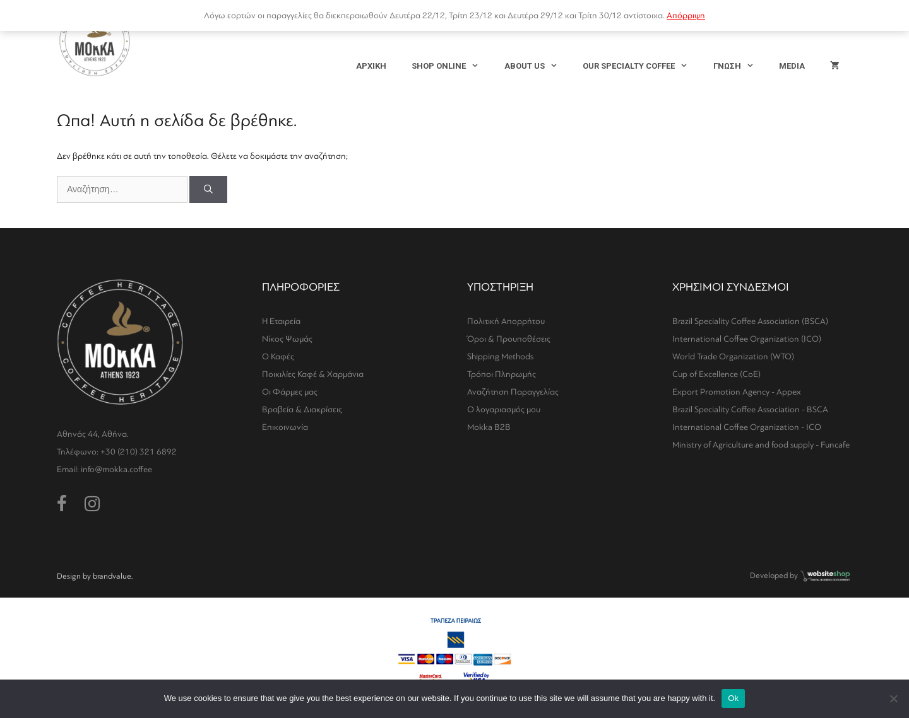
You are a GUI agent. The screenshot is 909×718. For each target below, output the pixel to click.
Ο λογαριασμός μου (503, 409)
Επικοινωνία (285, 427)
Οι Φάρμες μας (290, 392)
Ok (733, 698)
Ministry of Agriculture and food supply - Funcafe (761, 444)
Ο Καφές (278, 356)
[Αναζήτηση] (208, 189)
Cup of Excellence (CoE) (716, 374)
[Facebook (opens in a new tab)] (62, 504)
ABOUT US (537, 66)
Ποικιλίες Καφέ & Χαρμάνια (313, 374)
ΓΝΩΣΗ (739, 66)
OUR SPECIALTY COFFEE (641, 66)
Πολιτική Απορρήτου (506, 321)
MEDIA (792, 66)
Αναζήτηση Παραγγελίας (513, 392)
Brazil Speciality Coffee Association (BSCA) (750, 321)
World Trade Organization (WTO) (733, 356)
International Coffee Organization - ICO (746, 427)
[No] (893, 698)
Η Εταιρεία (281, 321)
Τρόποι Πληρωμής (501, 374)
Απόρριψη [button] (686, 15)
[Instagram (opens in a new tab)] (92, 504)
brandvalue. (113, 576)
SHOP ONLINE (451, 66)
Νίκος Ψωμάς (287, 339)
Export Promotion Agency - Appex (736, 392)
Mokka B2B (489, 427)
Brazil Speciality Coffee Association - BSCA (750, 409)
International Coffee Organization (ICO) (746, 339)
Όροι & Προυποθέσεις (508, 339)
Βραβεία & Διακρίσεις (302, 409)
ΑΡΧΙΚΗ (371, 66)
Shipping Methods (500, 356)
